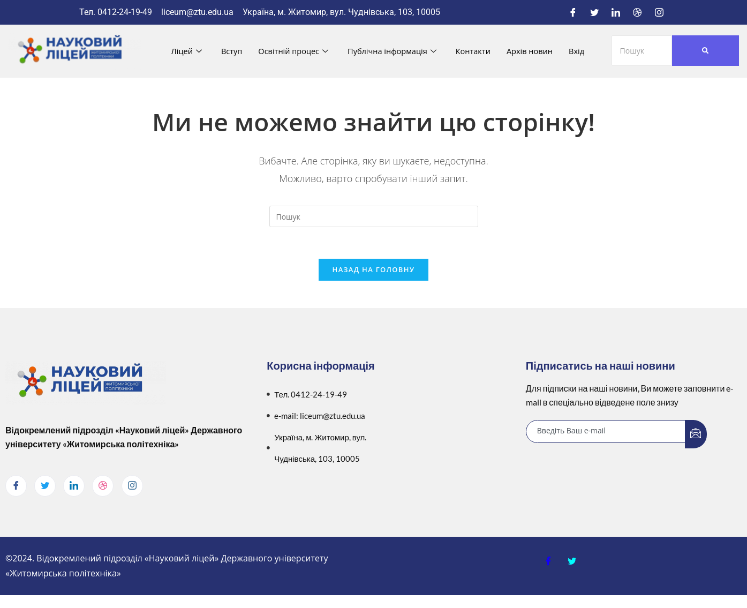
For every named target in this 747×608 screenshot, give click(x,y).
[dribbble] (103, 487)
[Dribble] (637, 12)
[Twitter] (594, 12)
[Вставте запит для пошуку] (373, 216)
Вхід (581, 51)
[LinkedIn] (616, 12)
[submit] (696, 435)
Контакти (475, 51)
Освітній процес (291, 51)
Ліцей (182, 51)
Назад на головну (374, 270)
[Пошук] (642, 50)
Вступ (228, 51)
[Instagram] (659, 12)
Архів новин (533, 51)
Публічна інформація (392, 51)
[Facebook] (573, 12)
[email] (606, 432)
